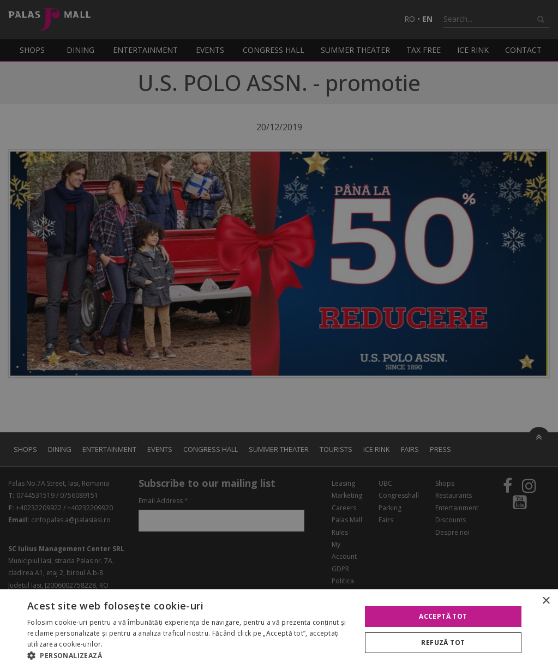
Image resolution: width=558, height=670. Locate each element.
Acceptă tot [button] (443, 616)
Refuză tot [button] (443, 642)
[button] (189, 656)
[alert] (279, 335)
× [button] (546, 601)
